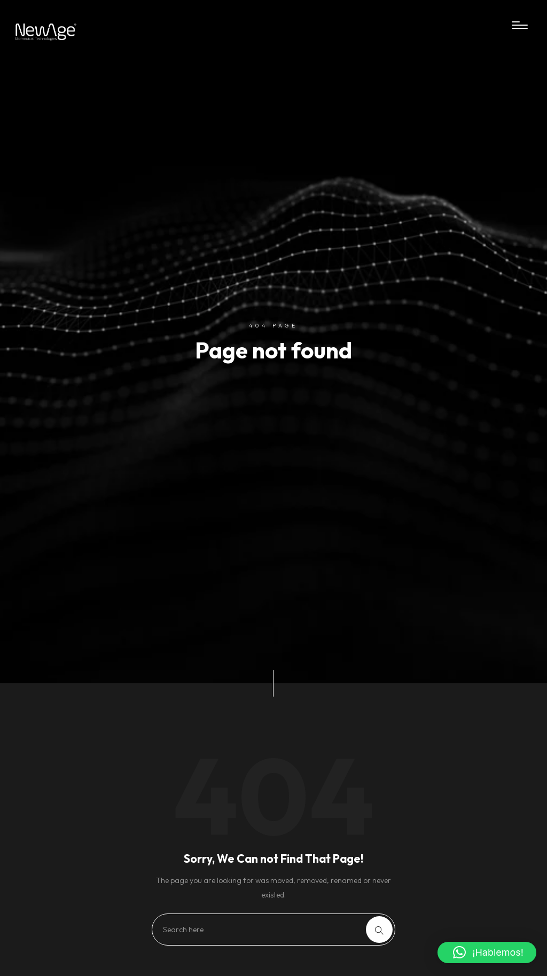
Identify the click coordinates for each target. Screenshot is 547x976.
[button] (486, 952)
